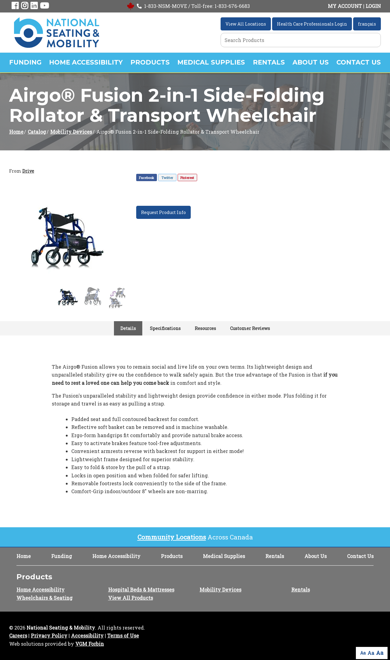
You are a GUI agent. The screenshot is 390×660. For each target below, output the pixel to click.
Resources (205, 328)
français (367, 24)
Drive (28, 171)
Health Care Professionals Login (312, 24)
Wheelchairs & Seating (44, 598)
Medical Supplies (211, 62)
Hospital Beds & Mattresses (141, 589)
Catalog (37, 131)
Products (150, 62)
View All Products (130, 598)
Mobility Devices (71, 131)
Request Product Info (163, 212)
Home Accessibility (86, 62)
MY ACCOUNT (345, 6)
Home (16, 131)
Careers (18, 635)
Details (128, 328)
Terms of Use (123, 635)
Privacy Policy (49, 635)
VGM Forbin (89, 644)
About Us (310, 62)
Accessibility (87, 635)
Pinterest (187, 177)
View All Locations (245, 24)
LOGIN (373, 6)
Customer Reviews (250, 328)
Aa (363, 653)
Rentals (269, 62)
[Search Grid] (301, 40)
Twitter (167, 177)
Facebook (146, 177)
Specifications (165, 328)
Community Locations (171, 537)
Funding (25, 62)
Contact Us (358, 62)
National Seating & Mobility (61, 627)
